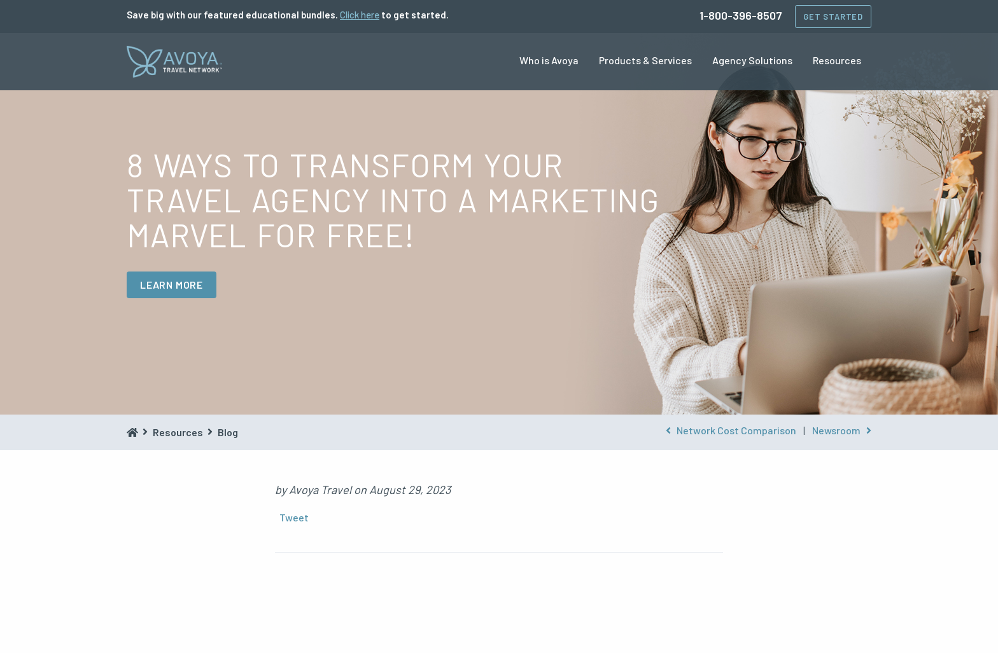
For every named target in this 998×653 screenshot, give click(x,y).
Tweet (294, 517)
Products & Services (645, 60)
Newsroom (841, 430)
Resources (837, 60)
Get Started (833, 16)
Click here (359, 14)
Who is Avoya (549, 60)
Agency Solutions (752, 60)
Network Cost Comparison (731, 430)
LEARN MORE (171, 284)
